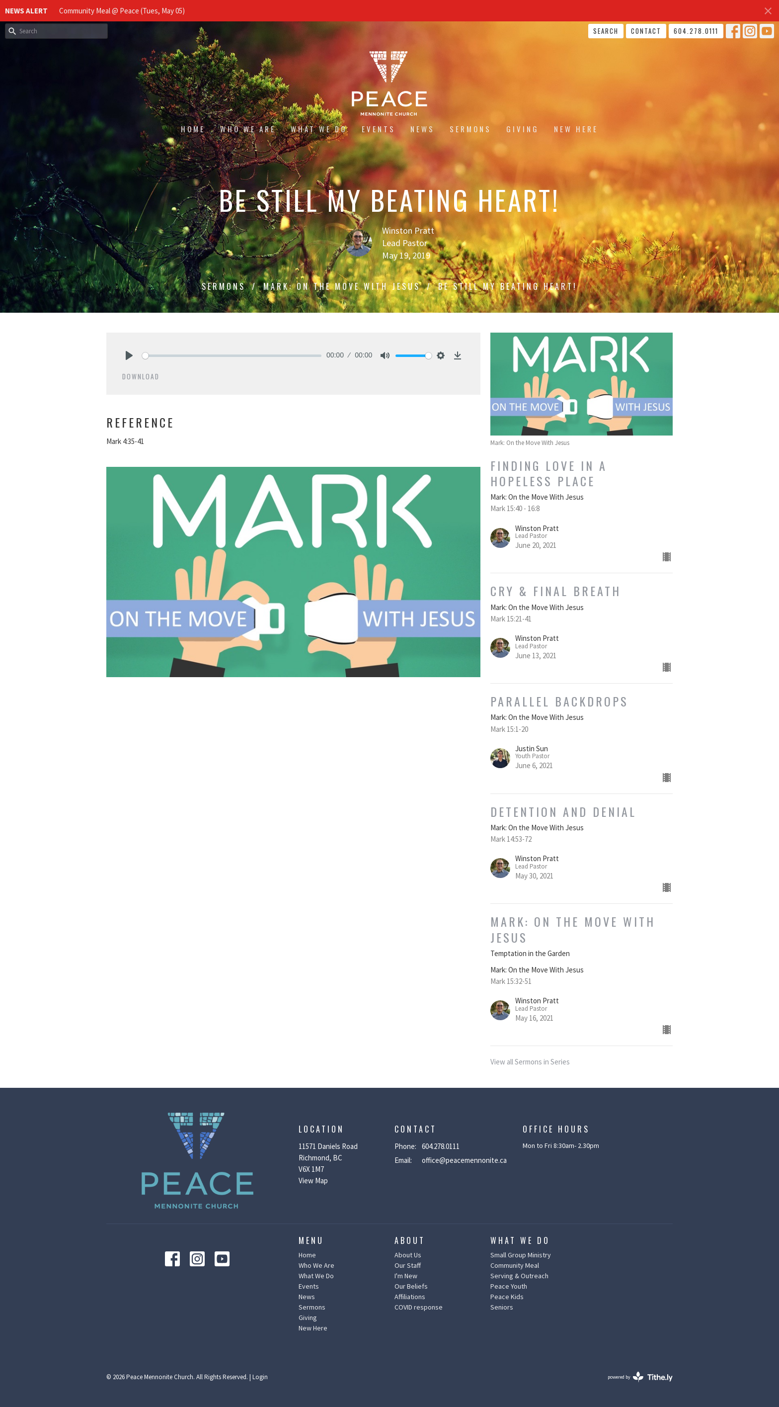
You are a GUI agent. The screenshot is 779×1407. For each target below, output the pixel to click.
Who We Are (248, 128)
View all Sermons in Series (530, 1061)
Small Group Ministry (520, 1254)
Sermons (470, 128)
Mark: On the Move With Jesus (341, 286)
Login (260, 1377)
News (422, 128)
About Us (407, 1254)
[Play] (129, 355)
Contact (646, 31)
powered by (640, 1377)
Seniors (501, 1307)
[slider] (231, 355)
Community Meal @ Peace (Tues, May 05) (122, 10)
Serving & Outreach (519, 1275)
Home (193, 128)
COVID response (418, 1307)
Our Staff (407, 1265)
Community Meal (514, 1265)
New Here (576, 128)
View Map (313, 1180)
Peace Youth (508, 1286)
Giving (522, 128)
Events (378, 128)
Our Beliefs (411, 1286)
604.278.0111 (696, 31)
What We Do (319, 128)
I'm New (405, 1275)
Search (606, 31)
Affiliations (409, 1296)
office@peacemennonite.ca (464, 1160)
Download (140, 376)
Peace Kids (507, 1296)
